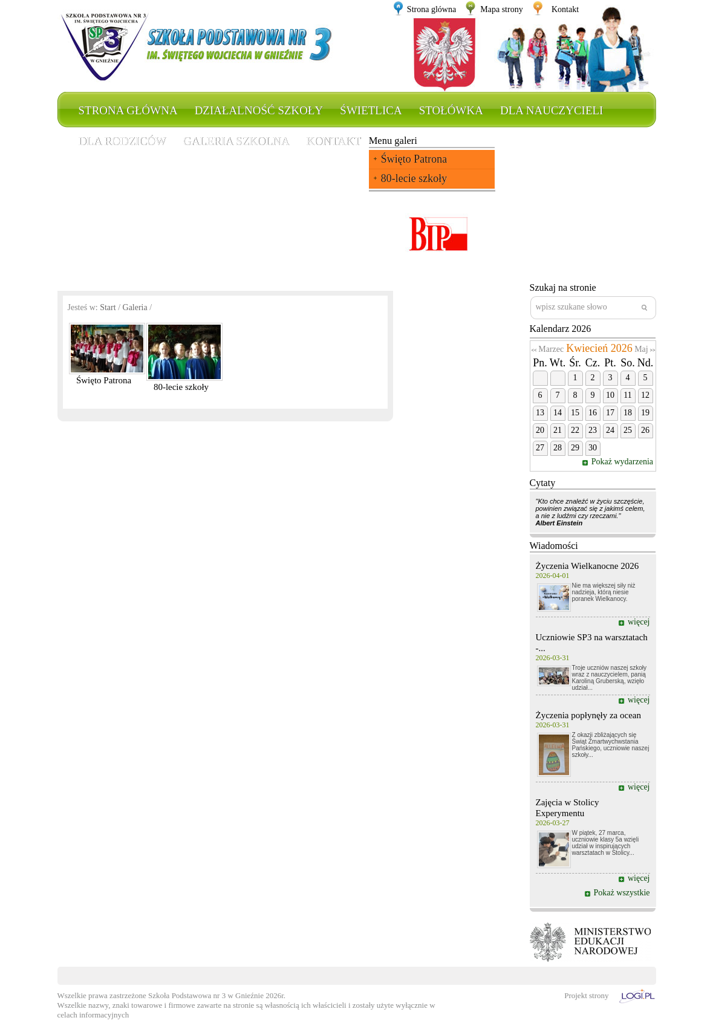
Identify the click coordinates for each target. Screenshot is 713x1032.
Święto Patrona (414, 159)
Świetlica (371, 110)
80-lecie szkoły (414, 178)
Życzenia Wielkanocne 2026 (587, 566)
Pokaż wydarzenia (623, 461)
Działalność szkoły (259, 110)
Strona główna (128, 110)
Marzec (551, 349)
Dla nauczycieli (551, 110)
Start (108, 307)
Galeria (135, 307)
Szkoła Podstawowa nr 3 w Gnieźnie (206, 995)
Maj (641, 349)
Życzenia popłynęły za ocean (589, 715)
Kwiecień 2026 (599, 348)
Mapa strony (501, 9)
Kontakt (565, 9)
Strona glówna (431, 9)
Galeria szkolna (236, 141)
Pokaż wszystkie (622, 892)
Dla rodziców (122, 141)
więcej (639, 621)
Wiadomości (554, 545)
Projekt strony (586, 995)
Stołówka (451, 110)
